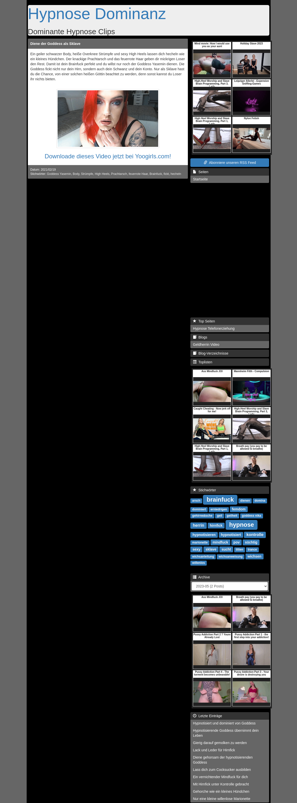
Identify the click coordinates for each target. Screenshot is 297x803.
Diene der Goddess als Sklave (55, 44)
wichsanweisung (230, 556)
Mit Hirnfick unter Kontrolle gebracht (221, 784)
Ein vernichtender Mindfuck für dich (220, 777)
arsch (196, 500)
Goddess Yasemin (59, 174)
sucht (226, 549)
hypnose (241, 524)
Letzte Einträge (207, 716)
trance (252, 549)
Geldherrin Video (206, 345)
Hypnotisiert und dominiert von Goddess (224, 723)
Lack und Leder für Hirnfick (214, 750)
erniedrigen (218, 509)
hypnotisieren (204, 535)
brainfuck (220, 499)
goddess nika (251, 515)
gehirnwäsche (202, 515)
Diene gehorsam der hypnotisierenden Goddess (222, 759)
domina (259, 500)
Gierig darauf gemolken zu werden (220, 743)
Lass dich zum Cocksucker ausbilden (222, 770)
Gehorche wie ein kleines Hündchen (221, 791)
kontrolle (255, 534)
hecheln (176, 174)
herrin (198, 525)
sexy (196, 549)
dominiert (199, 509)
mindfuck (220, 542)
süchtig (251, 542)
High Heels (102, 174)
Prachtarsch (119, 174)
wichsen (254, 556)
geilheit (232, 515)
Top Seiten (204, 321)
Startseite (200, 179)
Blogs (200, 337)
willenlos (198, 563)
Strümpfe (87, 174)
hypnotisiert (231, 535)
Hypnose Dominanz (97, 13)
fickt (166, 174)
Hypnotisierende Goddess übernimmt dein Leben (226, 733)
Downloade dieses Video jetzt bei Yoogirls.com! (108, 156)
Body (76, 174)
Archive (201, 577)
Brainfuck (155, 174)
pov (236, 542)
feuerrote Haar (138, 174)
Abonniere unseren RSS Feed (230, 163)
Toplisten (202, 362)
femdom (238, 509)
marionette (199, 542)
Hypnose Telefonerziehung (214, 328)
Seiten (200, 172)
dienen (245, 500)
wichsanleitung (203, 556)
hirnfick (216, 525)
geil (219, 515)
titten (239, 549)
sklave (210, 549)
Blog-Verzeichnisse (210, 353)
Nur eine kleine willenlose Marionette (221, 799)
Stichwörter (204, 490)
